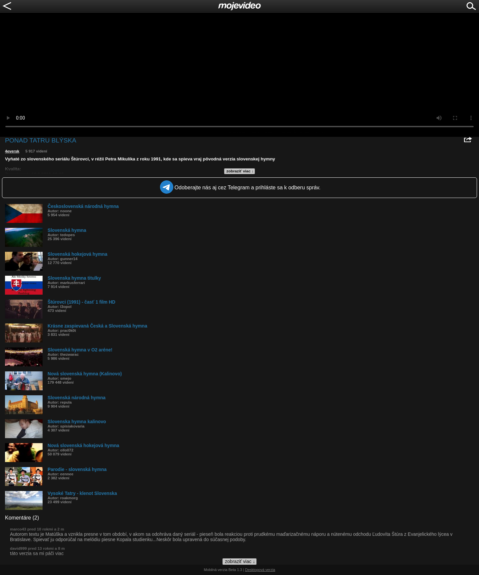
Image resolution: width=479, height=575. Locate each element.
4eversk (12, 151)
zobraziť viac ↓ (240, 171)
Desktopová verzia (260, 570)
